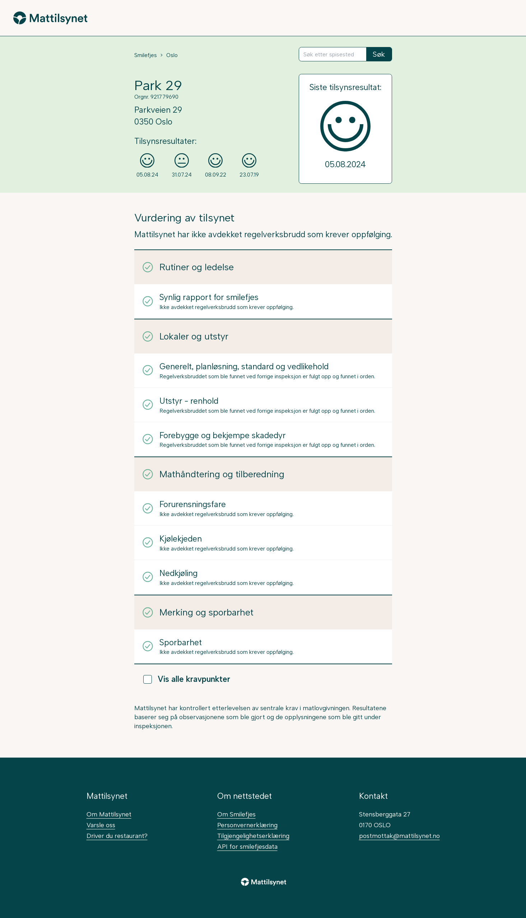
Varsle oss (101, 825)
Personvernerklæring (247, 825)
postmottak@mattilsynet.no (399, 835)
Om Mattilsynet (109, 814)
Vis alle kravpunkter (186, 679)
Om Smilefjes (236, 814)
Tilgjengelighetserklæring (253, 835)
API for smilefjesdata (247, 846)
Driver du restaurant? (117, 835)
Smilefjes (145, 55)
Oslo (172, 55)
